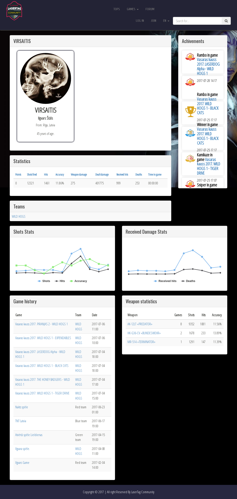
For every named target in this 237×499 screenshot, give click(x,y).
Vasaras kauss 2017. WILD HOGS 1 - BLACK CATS (207, 105)
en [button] (166, 21)
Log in (140, 21)
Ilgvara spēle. (22, 448)
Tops (116, 9)
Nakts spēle (21, 407)
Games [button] (133, 9)
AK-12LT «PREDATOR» (140, 324)
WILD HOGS (18, 216)
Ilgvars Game (22, 462)
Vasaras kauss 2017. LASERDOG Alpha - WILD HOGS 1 (208, 66)
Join (153, 21)
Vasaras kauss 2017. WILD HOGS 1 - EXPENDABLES (43, 337)
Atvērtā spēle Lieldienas (28, 434)
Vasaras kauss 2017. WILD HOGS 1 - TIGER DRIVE (208, 166)
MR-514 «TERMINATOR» (141, 341)
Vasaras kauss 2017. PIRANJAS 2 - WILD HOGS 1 (41, 324)
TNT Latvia (20, 420)
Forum (150, 9)
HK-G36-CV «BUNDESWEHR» (144, 333)
